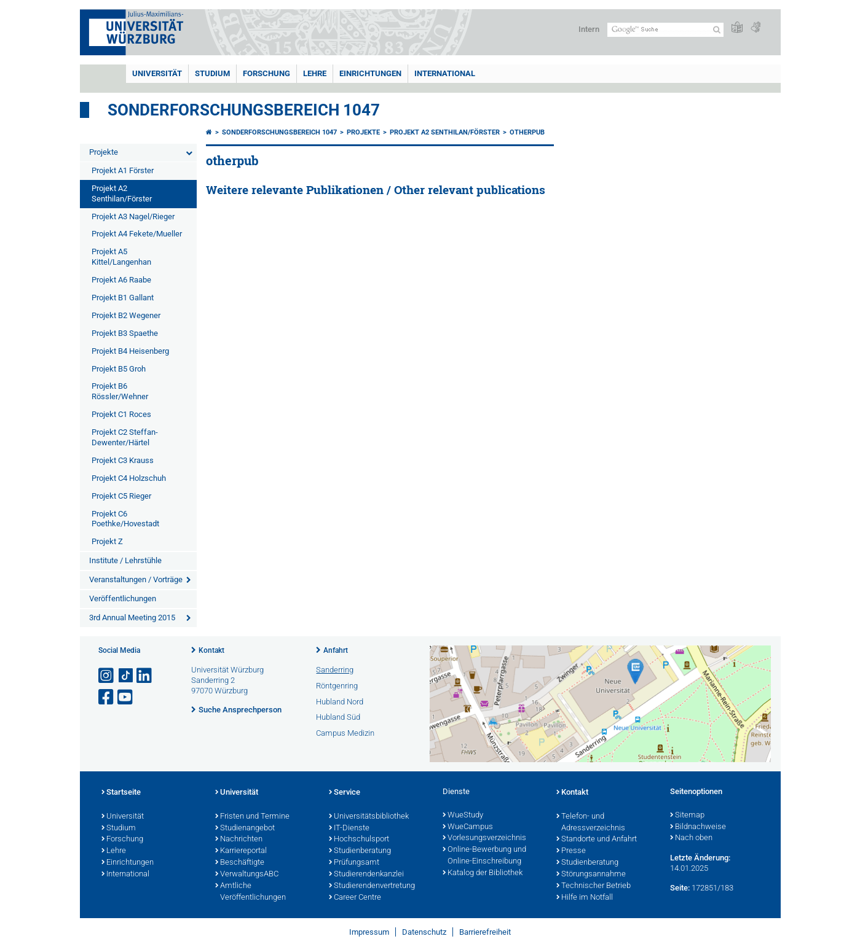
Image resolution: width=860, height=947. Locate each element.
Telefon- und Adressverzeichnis (590, 822)
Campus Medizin (345, 733)
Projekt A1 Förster (123, 170)
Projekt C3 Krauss (123, 460)
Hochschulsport (359, 839)
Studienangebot (245, 828)
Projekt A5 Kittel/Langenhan (121, 257)
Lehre (314, 73)
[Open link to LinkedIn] (145, 676)
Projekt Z (107, 541)
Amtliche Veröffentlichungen (250, 892)
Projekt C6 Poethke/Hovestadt (125, 519)
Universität (157, 73)
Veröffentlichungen (122, 598)
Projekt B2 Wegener (126, 315)
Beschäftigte (239, 862)
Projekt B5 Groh (119, 368)
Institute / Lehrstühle (125, 560)
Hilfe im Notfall (584, 897)
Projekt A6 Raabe (121, 279)
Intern (588, 29)
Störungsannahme (591, 874)
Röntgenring (337, 685)
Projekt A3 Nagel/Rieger (133, 216)
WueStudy (463, 815)
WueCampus (468, 827)
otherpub (527, 132)
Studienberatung (360, 851)
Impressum (369, 932)
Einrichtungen (370, 73)
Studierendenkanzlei (366, 874)
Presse (571, 851)
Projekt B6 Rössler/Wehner (120, 391)
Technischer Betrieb (593, 886)
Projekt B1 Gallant (123, 297)
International (444, 73)
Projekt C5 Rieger (121, 496)
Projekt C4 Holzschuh (129, 478)
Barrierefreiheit (485, 932)
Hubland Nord (339, 701)
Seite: (680, 887)
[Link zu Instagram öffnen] (107, 676)
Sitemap (687, 815)
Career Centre (355, 897)
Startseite (121, 792)
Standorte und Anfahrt (596, 839)
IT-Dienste (349, 828)
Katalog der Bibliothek (483, 873)
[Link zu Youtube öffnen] (126, 697)
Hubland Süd (338, 717)
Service (344, 792)
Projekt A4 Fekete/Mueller (137, 233)
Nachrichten (238, 839)
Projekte (103, 152)
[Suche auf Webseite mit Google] (665, 30)
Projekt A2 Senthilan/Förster (122, 193)
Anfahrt (335, 650)
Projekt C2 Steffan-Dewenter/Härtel (125, 437)
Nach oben (691, 838)
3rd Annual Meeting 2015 (132, 617)
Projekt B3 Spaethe (125, 333)
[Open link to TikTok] (126, 676)
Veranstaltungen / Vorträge (136, 579)
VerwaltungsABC (246, 874)
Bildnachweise (698, 827)
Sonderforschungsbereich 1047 (244, 110)
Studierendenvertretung (372, 886)
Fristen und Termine (252, 816)
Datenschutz (424, 932)
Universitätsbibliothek (369, 816)
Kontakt (211, 650)
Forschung (266, 73)
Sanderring (334, 669)
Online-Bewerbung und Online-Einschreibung (484, 855)
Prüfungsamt (354, 862)
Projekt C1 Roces (121, 414)
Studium (212, 73)
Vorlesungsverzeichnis (484, 838)
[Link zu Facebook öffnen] (107, 697)
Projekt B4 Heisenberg (130, 351)
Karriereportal (241, 851)
